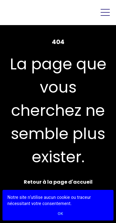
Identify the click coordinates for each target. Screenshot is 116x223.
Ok (60, 214)
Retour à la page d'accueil (58, 182)
